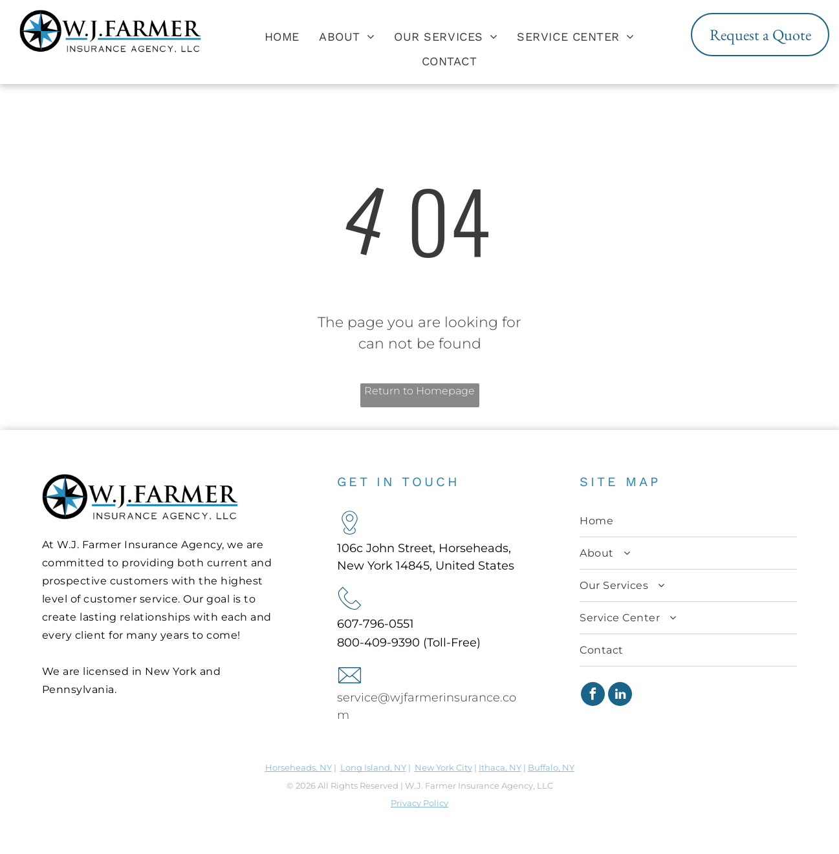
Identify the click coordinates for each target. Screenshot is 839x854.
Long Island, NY (373, 767)
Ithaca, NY (500, 767)
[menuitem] (282, 36)
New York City (443, 767)
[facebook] (593, 695)
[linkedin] (620, 695)
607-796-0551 (375, 624)
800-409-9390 (378, 642)
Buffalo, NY (551, 767)
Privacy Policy (419, 803)
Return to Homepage (419, 391)
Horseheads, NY (298, 767)
